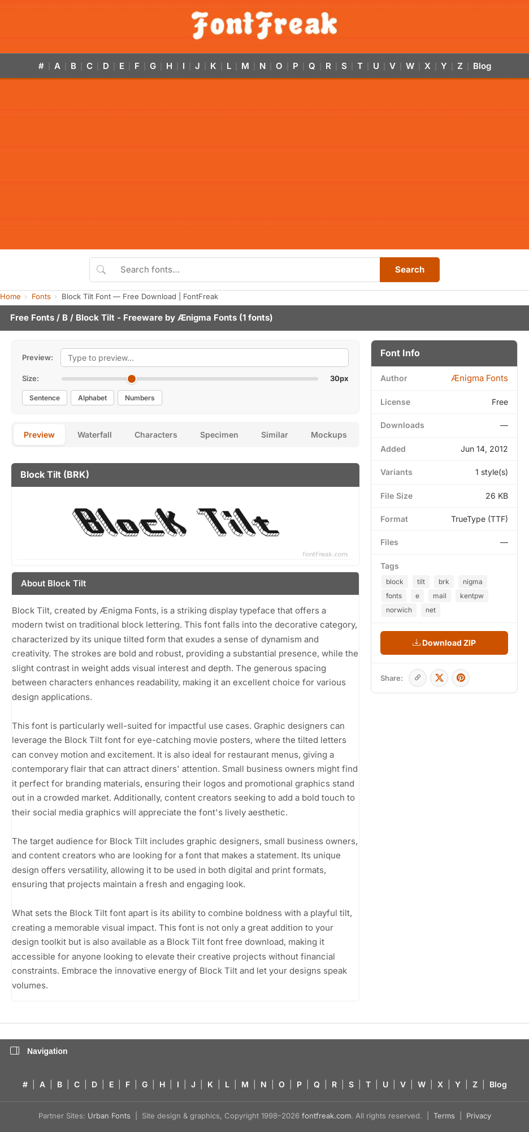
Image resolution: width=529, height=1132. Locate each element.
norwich (399, 610)
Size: (30, 378)
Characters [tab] (156, 434)
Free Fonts (32, 317)
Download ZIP (444, 642)
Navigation (39, 1051)
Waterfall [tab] (94, 434)
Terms (444, 1115)
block (395, 581)
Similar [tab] (274, 434)
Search (409, 269)
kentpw (472, 595)
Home (10, 296)
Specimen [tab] (219, 434)
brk (444, 581)
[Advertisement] (264, 164)
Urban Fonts (109, 1115)
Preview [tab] (39, 434)
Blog (482, 66)
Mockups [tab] (329, 434)
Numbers (140, 398)
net (431, 610)
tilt (421, 581)
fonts (394, 595)
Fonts (41, 296)
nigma (473, 581)
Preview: (37, 357)
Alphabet (92, 398)
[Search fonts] (246, 269)
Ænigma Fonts (207, 317)
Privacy (478, 1115)
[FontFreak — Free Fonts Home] (264, 25)
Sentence (44, 398)
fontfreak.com (326, 1115)
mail (439, 595)
